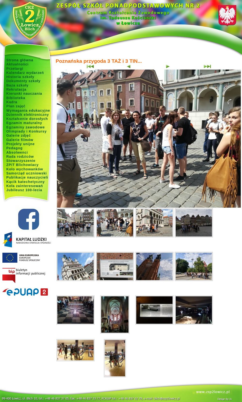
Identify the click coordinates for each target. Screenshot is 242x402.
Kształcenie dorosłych (27, 119)
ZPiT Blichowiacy (22, 165)
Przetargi (14, 69)
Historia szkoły (20, 77)
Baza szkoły (17, 85)
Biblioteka (15, 98)
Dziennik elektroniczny (27, 115)
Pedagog (14, 148)
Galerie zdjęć (18, 135)
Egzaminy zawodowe (25, 127)
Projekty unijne (20, 144)
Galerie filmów (19, 140)
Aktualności (17, 64)
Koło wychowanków (24, 169)
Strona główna (19, 60)
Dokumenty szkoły (23, 81)
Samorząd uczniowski (26, 173)
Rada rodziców (20, 156)
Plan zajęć (15, 106)
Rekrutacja (16, 89)
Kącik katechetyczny (25, 182)
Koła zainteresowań (24, 186)
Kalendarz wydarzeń (25, 73)
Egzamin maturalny (24, 123)
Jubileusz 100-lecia (24, 190)
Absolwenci (17, 152)
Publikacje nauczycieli (27, 177)
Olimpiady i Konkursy (26, 131)
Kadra (11, 102)
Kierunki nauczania (24, 93)
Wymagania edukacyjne (28, 110)
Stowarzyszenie (21, 161)
